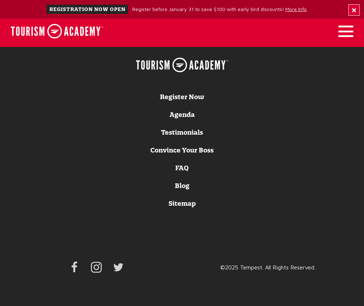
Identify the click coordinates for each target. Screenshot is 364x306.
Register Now (182, 97)
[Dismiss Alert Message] (354, 10)
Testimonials (182, 132)
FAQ (182, 168)
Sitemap (182, 203)
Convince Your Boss (182, 150)
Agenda (182, 115)
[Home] (57, 31)
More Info (296, 9)
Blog (182, 186)
